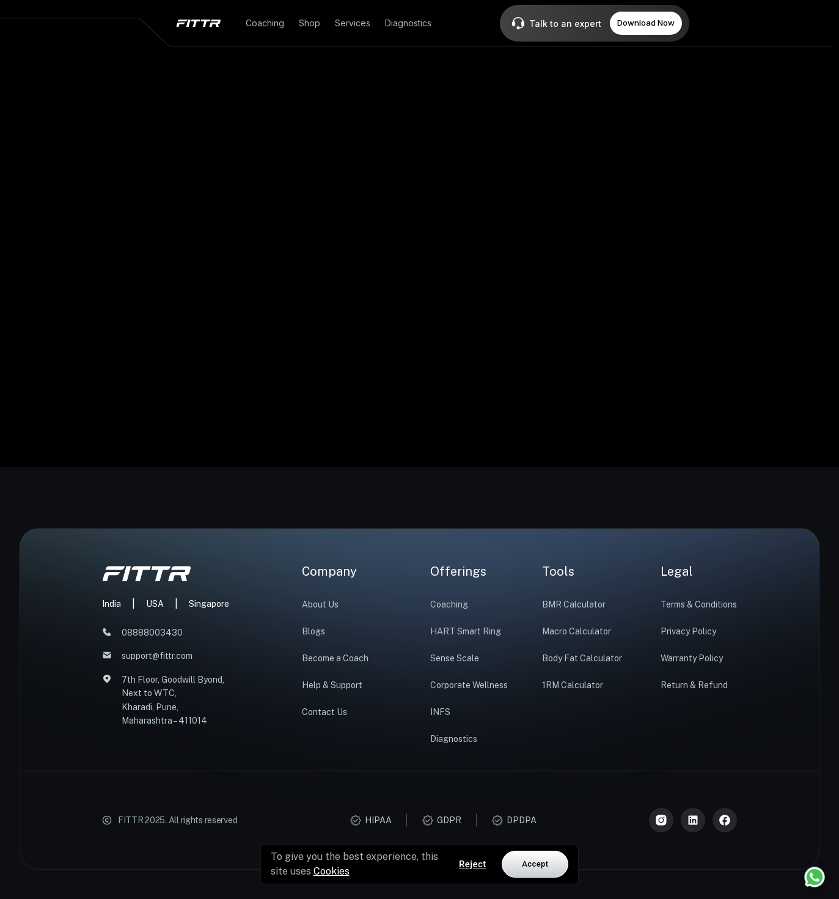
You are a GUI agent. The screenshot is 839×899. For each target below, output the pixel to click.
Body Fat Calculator (582, 658)
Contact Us (324, 712)
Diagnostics (453, 739)
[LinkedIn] (693, 820)
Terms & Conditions (699, 604)
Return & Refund (694, 685)
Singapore (209, 604)
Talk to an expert (565, 23)
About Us (320, 604)
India (111, 604)
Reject (472, 864)
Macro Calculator (576, 631)
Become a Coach (335, 658)
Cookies (331, 871)
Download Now (646, 23)
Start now (420, 379)
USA (155, 604)
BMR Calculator (574, 604)
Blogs (313, 631)
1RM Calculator (572, 685)
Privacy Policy (688, 631)
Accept (535, 863)
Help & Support (332, 685)
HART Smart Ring (465, 631)
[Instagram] (661, 820)
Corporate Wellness (469, 685)
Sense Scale (454, 658)
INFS (440, 712)
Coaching (449, 604)
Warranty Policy (692, 658)
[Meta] (725, 820)
